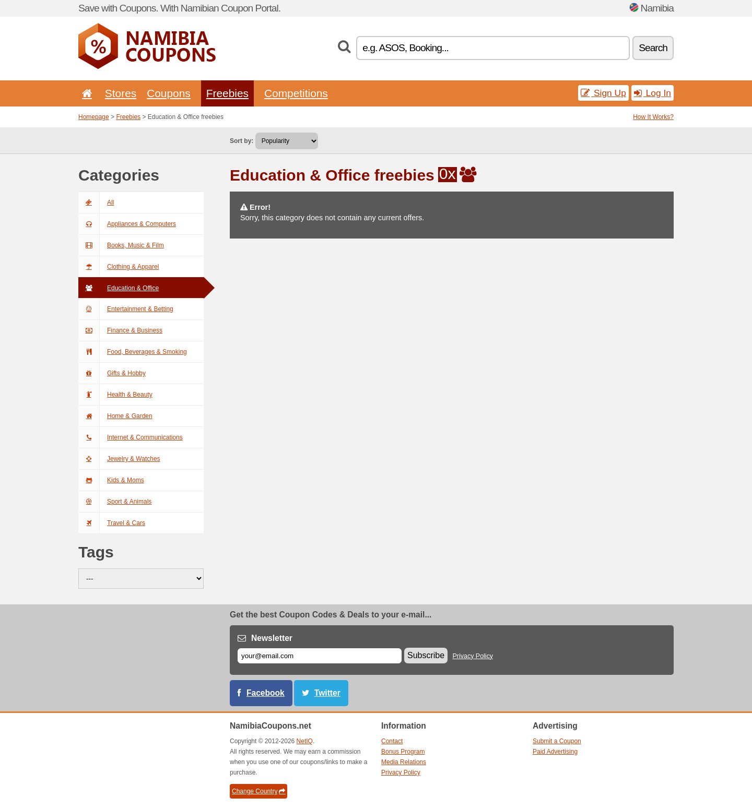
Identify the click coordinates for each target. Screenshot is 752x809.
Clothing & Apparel (118, 266)
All (96, 202)
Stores (120, 93)
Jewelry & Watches (119, 458)
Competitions (296, 93)
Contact (392, 741)
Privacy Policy (473, 656)
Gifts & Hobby (112, 373)
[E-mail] (320, 655)
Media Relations (403, 762)
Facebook (265, 692)
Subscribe (425, 655)
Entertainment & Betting (125, 309)
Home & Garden (115, 416)
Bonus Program (403, 751)
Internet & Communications (130, 437)
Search (653, 47)
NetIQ (305, 741)
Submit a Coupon (557, 741)
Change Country (258, 791)
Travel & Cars (111, 523)
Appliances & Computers (127, 223)
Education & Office (118, 288)
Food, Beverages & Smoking (132, 351)
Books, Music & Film (121, 245)
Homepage (93, 117)
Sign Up (603, 93)
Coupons (169, 93)
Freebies (227, 93)
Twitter (327, 692)
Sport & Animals (114, 501)
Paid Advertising (555, 751)
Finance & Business (120, 330)
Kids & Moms (111, 480)
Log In (652, 93)
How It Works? (653, 117)
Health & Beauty (115, 394)
